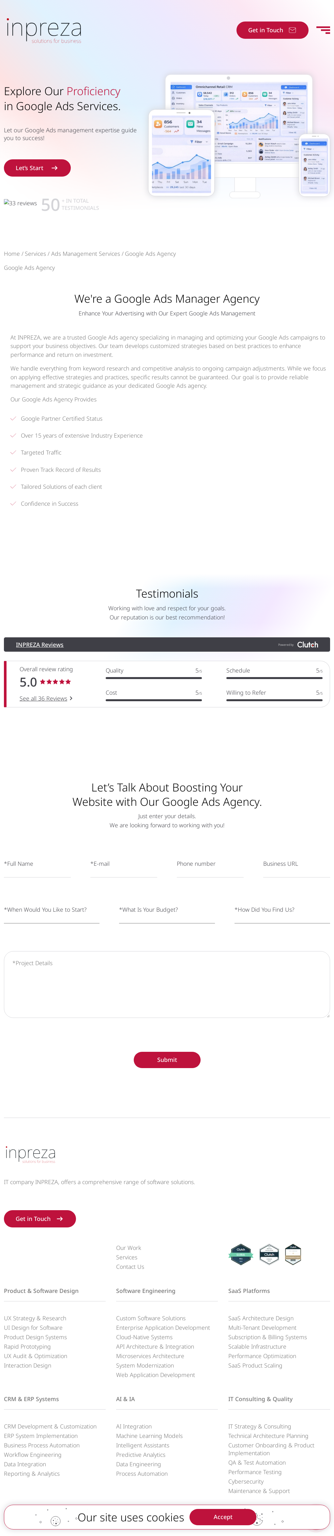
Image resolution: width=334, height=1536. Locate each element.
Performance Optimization (262, 1356)
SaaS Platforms (249, 1291)
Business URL (280, 883)
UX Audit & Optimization (35, 1356)
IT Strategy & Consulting (259, 1426)
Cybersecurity (246, 1481)
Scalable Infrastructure (257, 1346)
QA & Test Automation (257, 1462)
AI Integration (134, 1426)
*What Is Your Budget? (148, 929)
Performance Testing (255, 1472)
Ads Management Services (85, 265)
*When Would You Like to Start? (45, 929)
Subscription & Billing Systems (267, 1337)
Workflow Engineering (33, 1454)
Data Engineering (138, 1464)
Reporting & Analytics (32, 1473)
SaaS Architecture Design (261, 1318)
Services (35, 265)
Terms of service (243, 1525)
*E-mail (100, 883)
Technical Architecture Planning (268, 1436)
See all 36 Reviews (47, 727)
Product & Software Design (41, 1291)
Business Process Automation (42, 1445)
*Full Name (18, 883)
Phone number (196, 883)
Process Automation (142, 1473)
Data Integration (25, 1464)
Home (12, 265)
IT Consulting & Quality (260, 1399)
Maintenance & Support (259, 1491)
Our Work (128, 1248)
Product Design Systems (35, 1337)
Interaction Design (27, 1365)
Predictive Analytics (140, 1454)
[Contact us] (316, 1518)
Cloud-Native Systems (144, 1337)
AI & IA (125, 1399)
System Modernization (145, 1365)
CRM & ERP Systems (31, 1399)
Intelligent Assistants (142, 1445)
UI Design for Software (33, 1327)
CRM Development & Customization (50, 1426)
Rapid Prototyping (27, 1346)
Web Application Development (155, 1375)
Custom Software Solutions (151, 1318)
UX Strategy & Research (35, 1318)
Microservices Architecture (150, 1356)
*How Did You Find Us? (264, 929)
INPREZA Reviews (40, 664)
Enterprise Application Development (163, 1327)
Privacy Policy (199, 1525)
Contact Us (130, 1266)
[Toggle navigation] (323, 30)
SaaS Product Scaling (255, 1365)
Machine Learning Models (149, 1436)
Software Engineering (145, 1291)
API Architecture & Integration (155, 1346)
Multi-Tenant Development (262, 1327)
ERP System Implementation (41, 1436)
